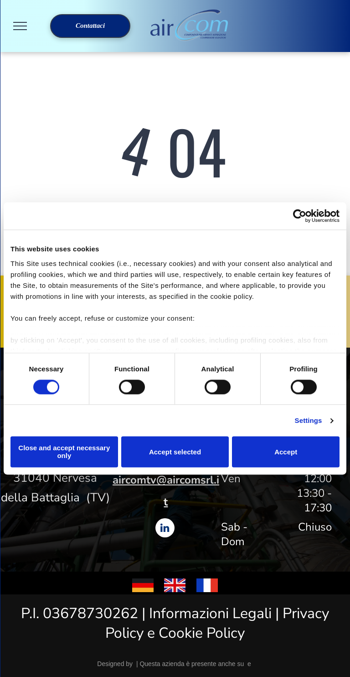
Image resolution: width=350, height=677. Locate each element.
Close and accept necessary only (64, 452)
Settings (308, 420)
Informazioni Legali (210, 613)
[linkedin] (165, 529)
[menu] (20, 26)
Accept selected (175, 452)
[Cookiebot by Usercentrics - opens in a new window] (300, 216)
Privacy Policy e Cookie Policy (217, 623)
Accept (285, 452)
